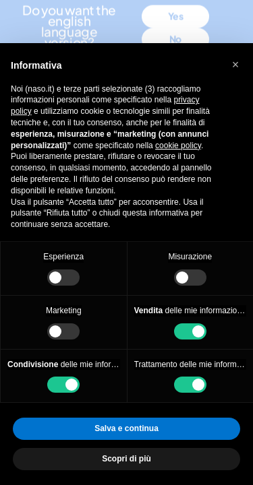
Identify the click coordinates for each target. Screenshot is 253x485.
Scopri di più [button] (126, 458)
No (175, 26)
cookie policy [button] (178, 145)
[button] (235, 64)
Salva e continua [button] (126, 428)
